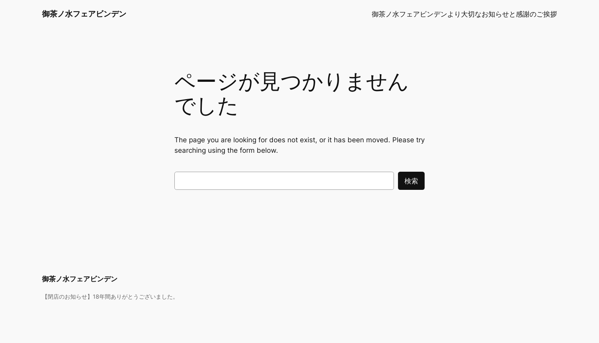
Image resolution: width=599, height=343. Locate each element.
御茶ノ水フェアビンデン (84, 14)
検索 (411, 181)
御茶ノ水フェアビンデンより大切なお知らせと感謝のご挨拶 (464, 14)
